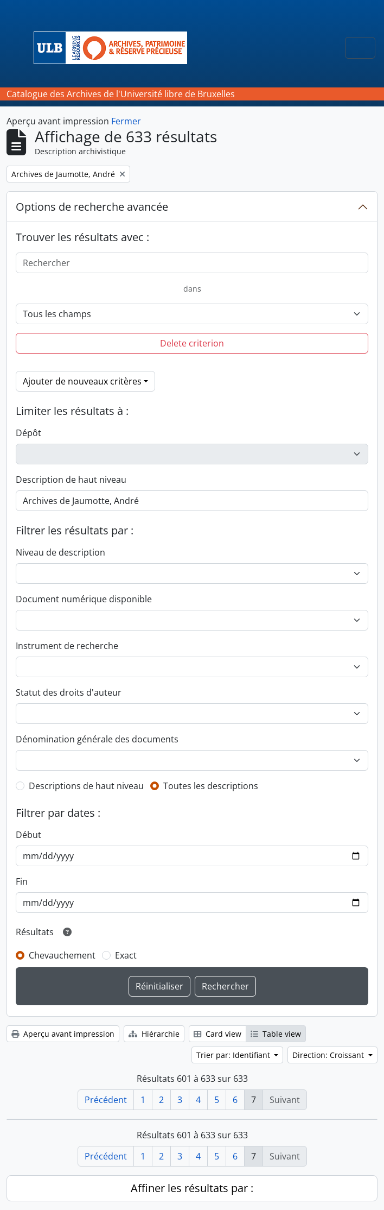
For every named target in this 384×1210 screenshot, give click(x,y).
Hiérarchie (154, 1034)
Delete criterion (192, 343)
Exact (126, 955)
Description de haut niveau (71, 480)
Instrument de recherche (67, 646)
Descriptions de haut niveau (86, 786)
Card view (217, 1034)
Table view (276, 1034)
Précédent (106, 1100)
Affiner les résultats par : (192, 1188)
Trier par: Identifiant (234, 1055)
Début (28, 835)
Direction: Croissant (329, 1055)
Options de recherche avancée (92, 206)
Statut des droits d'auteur (68, 692)
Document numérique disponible (84, 599)
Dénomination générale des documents (97, 739)
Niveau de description (60, 552)
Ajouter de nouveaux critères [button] (82, 381)
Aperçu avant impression (62, 1034)
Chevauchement (62, 955)
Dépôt (28, 433)
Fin (22, 881)
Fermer (126, 121)
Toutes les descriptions (210, 786)
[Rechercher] (192, 263)
